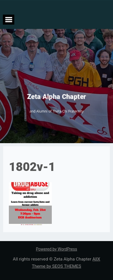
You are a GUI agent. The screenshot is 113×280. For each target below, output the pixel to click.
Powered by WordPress (56, 249)
